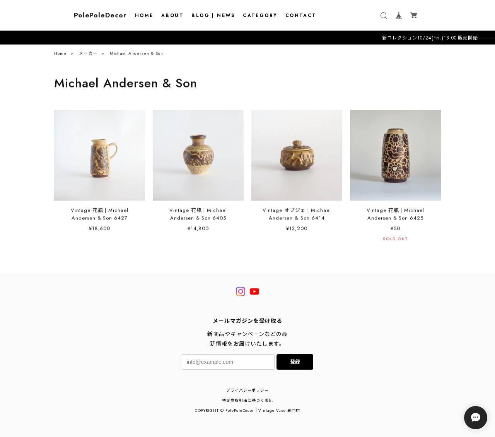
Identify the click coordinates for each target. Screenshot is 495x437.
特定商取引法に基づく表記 (247, 400)
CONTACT (301, 15)
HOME (144, 15)
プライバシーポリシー (247, 390)
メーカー (88, 55)
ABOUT (172, 15)
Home (60, 55)
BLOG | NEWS (213, 15)
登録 (295, 362)
